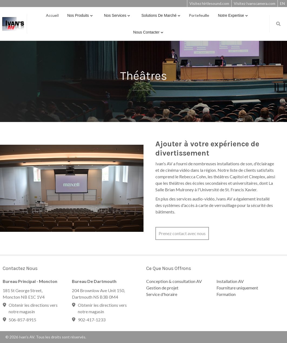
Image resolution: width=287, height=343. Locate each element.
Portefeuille (199, 15)
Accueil (52, 15)
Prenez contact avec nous (182, 233)
